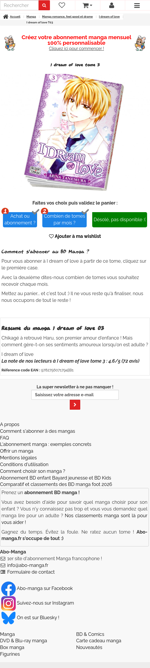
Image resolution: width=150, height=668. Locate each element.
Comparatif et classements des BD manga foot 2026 (56, 479)
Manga (7, 628)
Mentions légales (18, 452)
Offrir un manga (16, 445)
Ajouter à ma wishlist (75, 230)
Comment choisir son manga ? (32, 465)
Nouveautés (89, 642)
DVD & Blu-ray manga (23, 635)
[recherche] (20, 5)
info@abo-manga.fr (27, 559)
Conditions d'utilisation (24, 458)
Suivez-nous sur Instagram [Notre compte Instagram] (37, 597)
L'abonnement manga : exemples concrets (45, 439)
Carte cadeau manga (98, 635)
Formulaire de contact (31, 566)
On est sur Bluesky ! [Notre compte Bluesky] (30, 612)
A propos (9, 418)
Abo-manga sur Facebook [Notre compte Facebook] (37, 582)
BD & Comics (90, 628)
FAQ (4, 432)
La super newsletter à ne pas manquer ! (75, 391)
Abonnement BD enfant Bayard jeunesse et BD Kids (55, 472)
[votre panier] (87, 5)
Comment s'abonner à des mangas (37, 425)
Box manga (12, 642)
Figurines (10, 648)
